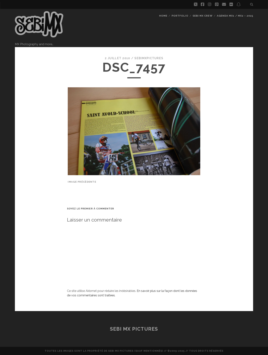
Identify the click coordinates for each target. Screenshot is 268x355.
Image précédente (82, 181)
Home (163, 15)
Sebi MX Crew (203, 15)
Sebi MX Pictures (134, 329)
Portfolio (180, 15)
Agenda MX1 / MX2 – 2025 (235, 15)
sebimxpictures (148, 58)
